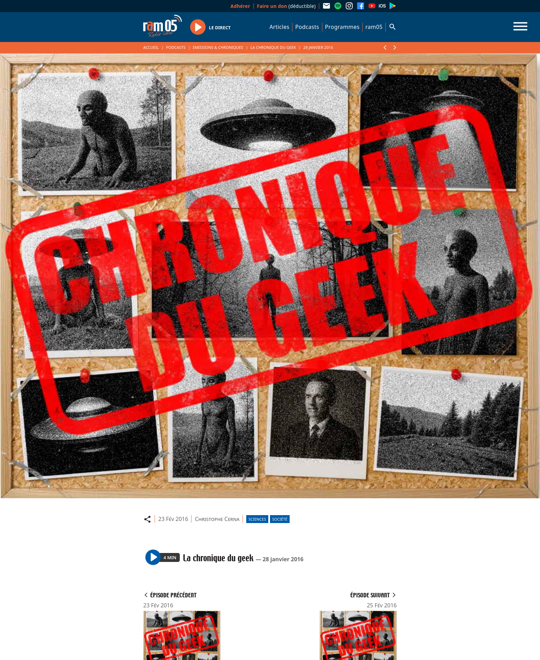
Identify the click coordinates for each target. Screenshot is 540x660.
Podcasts (307, 27)
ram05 (374, 27)
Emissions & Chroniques (218, 47)
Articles (280, 27)
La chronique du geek (273, 47)
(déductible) (286, 6)
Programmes (342, 27)
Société (279, 519)
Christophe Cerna (217, 519)
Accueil (151, 47)
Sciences (257, 519)
